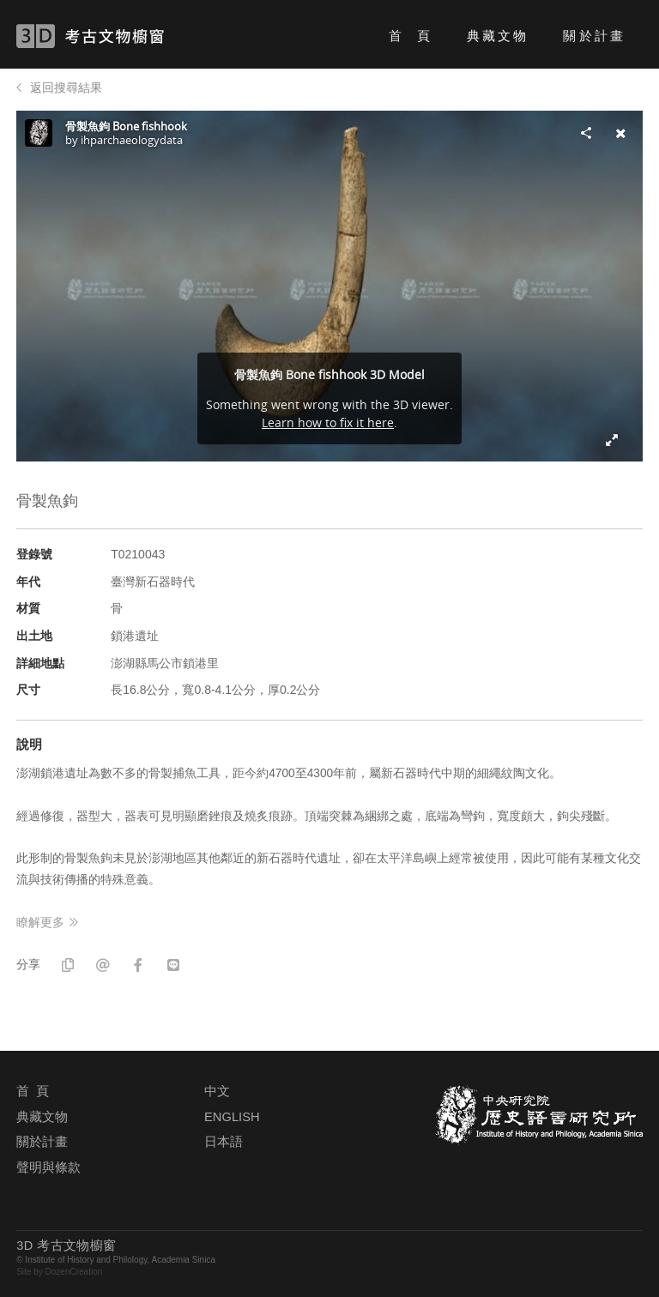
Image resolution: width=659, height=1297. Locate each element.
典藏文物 (498, 35)
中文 (217, 1091)
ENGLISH (231, 1117)
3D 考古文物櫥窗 (115, 36)
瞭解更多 (40, 922)
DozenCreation (74, 1271)
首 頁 (410, 35)
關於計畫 (594, 35)
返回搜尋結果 (66, 87)
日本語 (223, 1142)
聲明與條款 (48, 1167)
